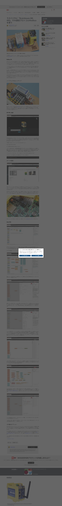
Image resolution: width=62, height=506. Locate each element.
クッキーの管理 (37, 255)
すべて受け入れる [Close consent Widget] (24, 255)
